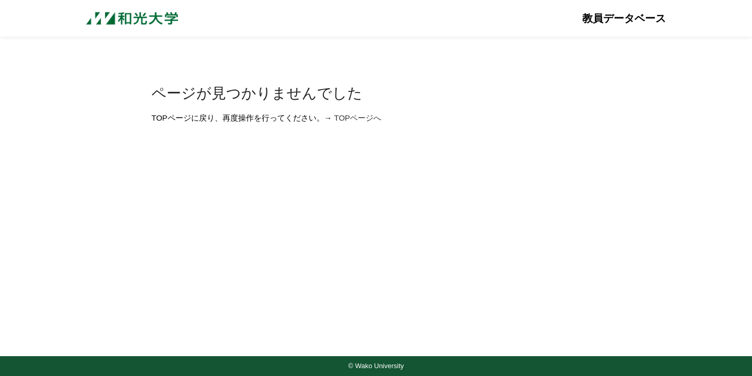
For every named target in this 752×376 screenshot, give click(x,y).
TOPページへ (358, 117)
